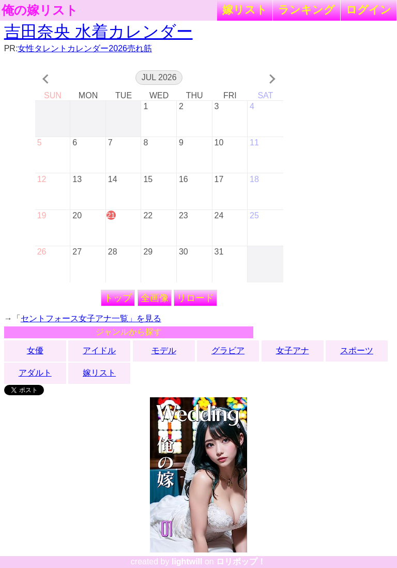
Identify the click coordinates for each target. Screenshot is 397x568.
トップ (118, 298)
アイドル (99, 350)
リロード (195, 298)
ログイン (368, 10)
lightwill (187, 561)
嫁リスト (244, 10)
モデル (163, 350)
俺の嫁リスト (40, 10)
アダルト (35, 372)
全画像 (155, 298)
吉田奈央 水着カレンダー (98, 31)
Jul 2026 (159, 77)
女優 (35, 350)
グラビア (228, 350)
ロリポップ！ (241, 561)
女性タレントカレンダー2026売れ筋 (85, 48)
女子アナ (292, 350)
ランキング (306, 10)
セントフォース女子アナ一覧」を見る (91, 318)
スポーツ (356, 350)
